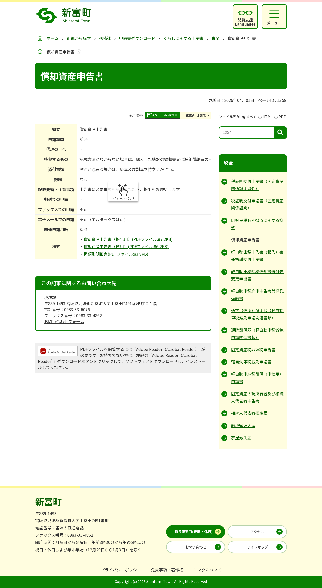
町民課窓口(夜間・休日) (194, 531)
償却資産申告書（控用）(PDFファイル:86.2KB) (126, 246)
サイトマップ (257, 547)
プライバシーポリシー (121, 570)
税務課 (105, 38)
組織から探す (79, 38)
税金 (216, 38)
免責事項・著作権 (167, 570)
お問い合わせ (195, 547)
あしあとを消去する (78, 51)
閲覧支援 (245, 22)
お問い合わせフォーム (64, 321)
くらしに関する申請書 (183, 38)
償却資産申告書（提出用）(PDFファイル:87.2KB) (128, 239)
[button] (162, 115)
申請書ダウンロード (137, 38)
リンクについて (207, 570)
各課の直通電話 (69, 528)
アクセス (257, 531)
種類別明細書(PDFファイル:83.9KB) (116, 254)
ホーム (53, 38)
